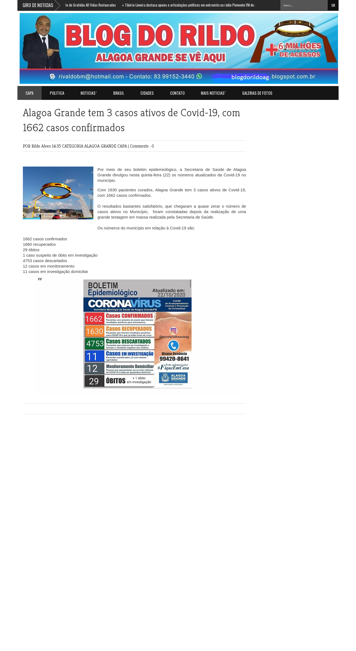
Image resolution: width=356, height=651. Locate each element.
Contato (177, 93)
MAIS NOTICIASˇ (213, 93)
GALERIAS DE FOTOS (257, 93)
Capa (29, 93)
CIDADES (147, 93)
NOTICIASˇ (89, 93)
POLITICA (57, 93)
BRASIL (118, 93)
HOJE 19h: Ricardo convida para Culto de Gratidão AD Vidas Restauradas (67, 5)
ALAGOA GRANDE (100, 146)
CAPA (122, 146)
